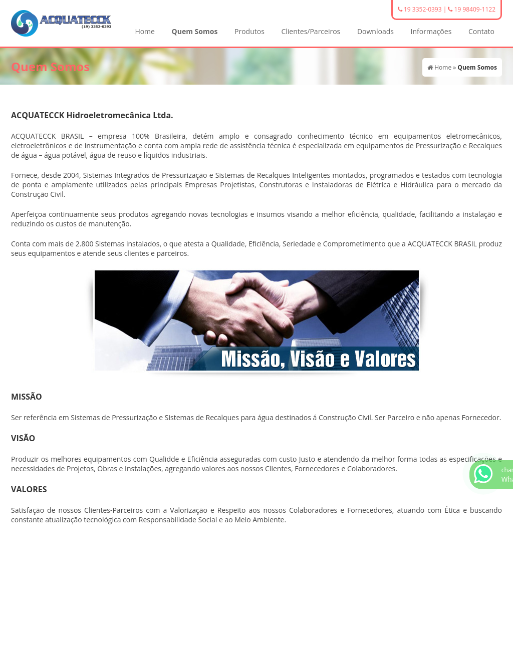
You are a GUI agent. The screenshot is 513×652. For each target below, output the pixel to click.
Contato (481, 31)
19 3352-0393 (420, 9)
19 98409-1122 (471, 9)
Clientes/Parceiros (310, 31)
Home (145, 31)
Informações (431, 31)
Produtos (249, 31)
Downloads (375, 31)
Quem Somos (195, 31)
